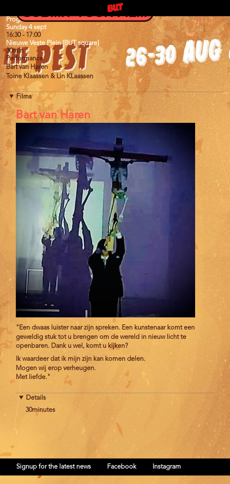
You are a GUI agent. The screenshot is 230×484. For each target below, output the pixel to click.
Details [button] (36, 398)
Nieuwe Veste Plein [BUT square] (52, 43)
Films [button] (24, 97)
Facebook (121, 467)
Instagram (167, 467)
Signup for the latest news (53, 467)
